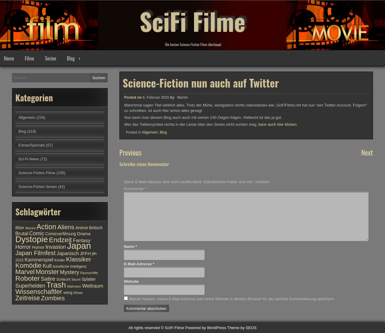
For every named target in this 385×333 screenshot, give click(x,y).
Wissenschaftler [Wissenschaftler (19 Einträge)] (38, 291)
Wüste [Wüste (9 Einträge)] (77, 292)
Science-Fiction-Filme (36, 173)
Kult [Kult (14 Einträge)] (47, 266)
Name (130, 246)
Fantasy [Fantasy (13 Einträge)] (81, 240)
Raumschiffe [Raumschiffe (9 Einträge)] (89, 273)
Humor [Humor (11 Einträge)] (38, 247)
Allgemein (150, 135)
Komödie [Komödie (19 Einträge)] (28, 265)
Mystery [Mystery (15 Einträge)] (69, 272)
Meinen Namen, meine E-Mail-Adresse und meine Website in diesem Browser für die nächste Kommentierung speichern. (232, 299)
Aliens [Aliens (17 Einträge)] (65, 227)
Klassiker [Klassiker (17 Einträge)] (78, 259)
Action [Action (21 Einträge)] (47, 227)
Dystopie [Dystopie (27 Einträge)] (31, 239)
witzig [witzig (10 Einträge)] (67, 293)
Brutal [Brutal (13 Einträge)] (21, 233)
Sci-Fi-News (28, 159)
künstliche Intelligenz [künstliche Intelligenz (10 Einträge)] (69, 266)
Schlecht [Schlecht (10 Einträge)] (63, 279)
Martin (182, 100)
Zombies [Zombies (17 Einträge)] (53, 297)
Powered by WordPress (205, 327)
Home (9, 58)
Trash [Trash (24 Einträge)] (56, 285)
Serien (50, 58)
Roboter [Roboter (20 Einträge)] (27, 278)
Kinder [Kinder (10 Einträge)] (59, 260)
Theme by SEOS (242, 327)
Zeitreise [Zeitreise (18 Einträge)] (27, 298)
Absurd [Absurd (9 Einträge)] (30, 228)
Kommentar (135, 189)
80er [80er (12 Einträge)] (19, 227)
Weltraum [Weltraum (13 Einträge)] (92, 285)
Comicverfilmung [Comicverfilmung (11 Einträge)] (60, 234)
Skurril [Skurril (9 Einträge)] (75, 279)
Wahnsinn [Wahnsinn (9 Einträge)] (74, 286)
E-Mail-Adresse (139, 264)
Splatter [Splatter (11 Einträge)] (89, 279)
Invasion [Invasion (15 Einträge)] (55, 247)
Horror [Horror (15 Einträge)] (23, 247)
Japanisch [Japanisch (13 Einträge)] (68, 253)
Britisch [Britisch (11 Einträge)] (96, 228)
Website (131, 281)
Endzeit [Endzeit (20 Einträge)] (60, 240)
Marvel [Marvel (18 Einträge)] (25, 272)
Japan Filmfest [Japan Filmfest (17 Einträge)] (35, 252)
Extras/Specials (31, 145)
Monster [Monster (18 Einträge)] (47, 272)
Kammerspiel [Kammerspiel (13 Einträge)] (39, 259)
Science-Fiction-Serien (37, 186)
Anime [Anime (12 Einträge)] (81, 227)
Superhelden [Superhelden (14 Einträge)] (30, 286)
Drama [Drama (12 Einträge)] (84, 233)
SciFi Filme (192, 21)
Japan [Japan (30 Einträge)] (79, 246)
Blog (71, 58)
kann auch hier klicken (277, 127)
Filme (29, 58)
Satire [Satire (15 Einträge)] (48, 279)
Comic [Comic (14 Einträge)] (36, 233)
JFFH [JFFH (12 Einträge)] (85, 253)
